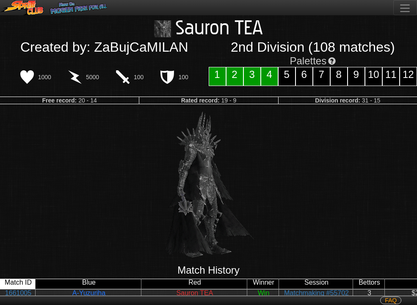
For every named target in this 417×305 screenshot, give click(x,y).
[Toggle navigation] (405, 7)
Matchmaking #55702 (316, 293)
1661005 (18, 293)
